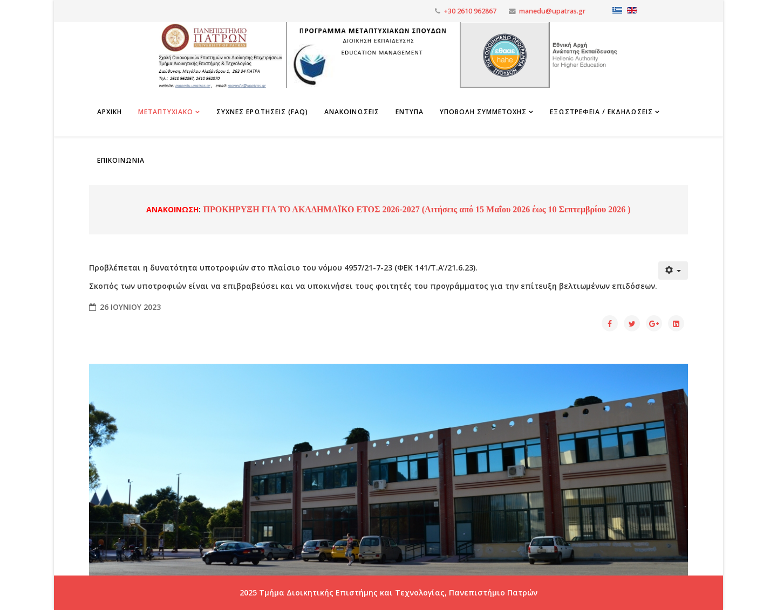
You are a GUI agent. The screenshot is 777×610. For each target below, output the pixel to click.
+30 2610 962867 (470, 11)
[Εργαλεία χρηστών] (673, 270)
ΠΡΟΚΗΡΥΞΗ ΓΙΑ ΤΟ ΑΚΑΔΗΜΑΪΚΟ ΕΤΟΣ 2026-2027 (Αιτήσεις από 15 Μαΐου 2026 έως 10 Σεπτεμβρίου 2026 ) (415, 209)
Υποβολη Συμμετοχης (483, 111)
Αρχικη (109, 111)
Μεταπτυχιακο (165, 111)
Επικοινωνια (121, 160)
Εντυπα (410, 111)
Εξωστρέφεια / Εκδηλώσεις (601, 111)
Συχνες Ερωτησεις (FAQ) (262, 111)
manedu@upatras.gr (552, 11)
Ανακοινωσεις (351, 111)
